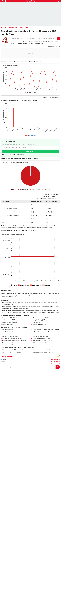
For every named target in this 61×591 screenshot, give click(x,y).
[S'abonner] (30, 367)
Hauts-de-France (18, 27)
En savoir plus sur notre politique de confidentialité (13, 154)
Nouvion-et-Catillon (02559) (25, 41)
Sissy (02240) (36, 322)
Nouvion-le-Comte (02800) (9, 322)
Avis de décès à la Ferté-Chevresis (11, 332)
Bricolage (4, 364)
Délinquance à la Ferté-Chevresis (11, 334)
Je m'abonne (29, 151)
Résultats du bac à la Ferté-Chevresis (12, 352)
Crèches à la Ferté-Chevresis (40, 336)
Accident (10, 27)
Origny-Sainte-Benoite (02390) (41, 318)
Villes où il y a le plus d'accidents (51, 97)
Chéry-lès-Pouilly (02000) (40, 320)
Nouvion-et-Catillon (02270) (9, 318)
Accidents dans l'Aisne (39, 324)
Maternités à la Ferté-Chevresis (41, 338)
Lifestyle (3, 359)
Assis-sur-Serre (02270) (8, 320)
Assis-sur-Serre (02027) (40, 41)
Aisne (26, 27)
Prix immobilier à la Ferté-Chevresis (42, 340)
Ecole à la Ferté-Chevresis (40, 334)
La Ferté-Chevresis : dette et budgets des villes (45, 332)
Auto (5, 27)
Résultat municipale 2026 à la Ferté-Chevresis (14, 350)
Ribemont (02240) (7, 324)
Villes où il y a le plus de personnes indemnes (48, 198)
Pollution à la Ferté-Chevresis (10, 336)
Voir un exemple (55, 359)
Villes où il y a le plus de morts (52, 194)
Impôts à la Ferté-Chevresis (9, 345)
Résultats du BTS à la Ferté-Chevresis (43, 352)
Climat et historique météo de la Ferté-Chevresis (46, 329)
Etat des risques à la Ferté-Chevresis (12, 338)
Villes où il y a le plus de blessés (51, 196)
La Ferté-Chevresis (7, 329)
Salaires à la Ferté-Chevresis (10, 343)
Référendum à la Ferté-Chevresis (42, 343)
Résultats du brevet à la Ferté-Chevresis (43, 350)
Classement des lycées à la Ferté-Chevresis (14, 340)
